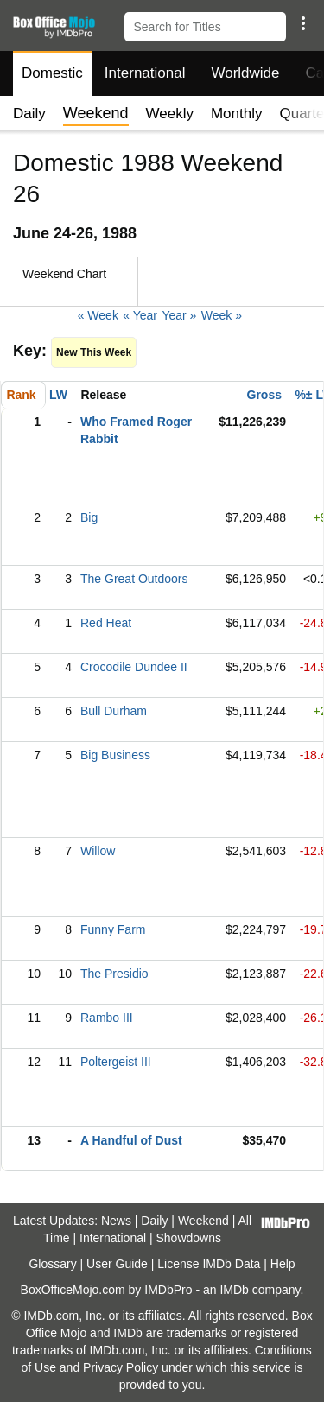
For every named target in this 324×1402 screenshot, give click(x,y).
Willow (97, 851)
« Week (98, 315)
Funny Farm (112, 929)
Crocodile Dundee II (133, 667)
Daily (29, 113)
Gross (264, 395)
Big (89, 517)
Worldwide (245, 73)
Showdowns (189, 1238)
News (116, 1221)
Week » (221, 315)
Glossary (52, 1264)
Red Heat (105, 623)
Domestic (52, 73)
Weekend (203, 1221)
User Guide (117, 1264)
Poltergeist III (115, 1062)
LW (58, 395)
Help (282, 1264)
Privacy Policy (120, 1367)
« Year (140, 315)
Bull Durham (113, 711)
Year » (179, 315)
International (145, 73)
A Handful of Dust (131, 1140)
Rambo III (106, 1018)
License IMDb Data (208, 1264)
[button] (303, 23)
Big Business (115, 755)
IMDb (233, 1290)
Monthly (237, 113)
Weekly (170, 113)
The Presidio (114, 973)
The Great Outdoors (134, 579)
